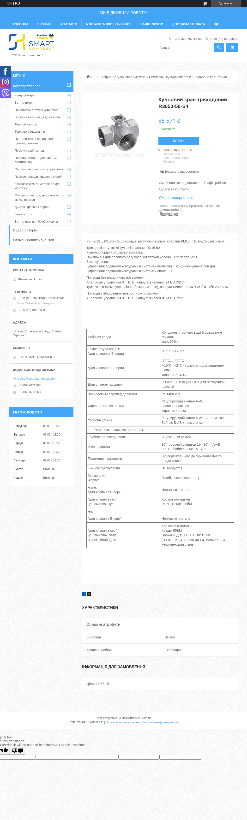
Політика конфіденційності (160, 722)
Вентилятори (24, 102)
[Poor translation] (17, 751)
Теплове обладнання (30, 131)
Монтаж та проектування (108, 24)
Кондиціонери (25, 95)
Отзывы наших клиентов (33, 240)
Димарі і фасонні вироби (32, 207)
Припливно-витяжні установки (36, 110)
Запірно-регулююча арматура (123, 77)
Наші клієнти (151, 24)
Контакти (68, 24)
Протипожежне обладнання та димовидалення (36, 141)
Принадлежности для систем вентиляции (36, 160)
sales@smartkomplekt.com (36, 378)
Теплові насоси (26, 124)
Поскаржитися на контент (123, 722)
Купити (179, 140)
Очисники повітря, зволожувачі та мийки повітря (39, 197)
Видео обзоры (25, 230)
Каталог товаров (27, 86)
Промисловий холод (29, 150)
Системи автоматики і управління (39, 169)
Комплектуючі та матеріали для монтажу (37, 186)
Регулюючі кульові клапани (170, 77)
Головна (20, 24)
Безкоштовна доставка (182, 171)
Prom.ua (145, 718)
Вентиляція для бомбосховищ (36, 221)
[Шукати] (219, 47)
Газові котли (23, 214)
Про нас (44, 24)
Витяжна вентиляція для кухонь (37, 117)
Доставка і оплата (188, 24)
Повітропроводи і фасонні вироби (39, 176)
